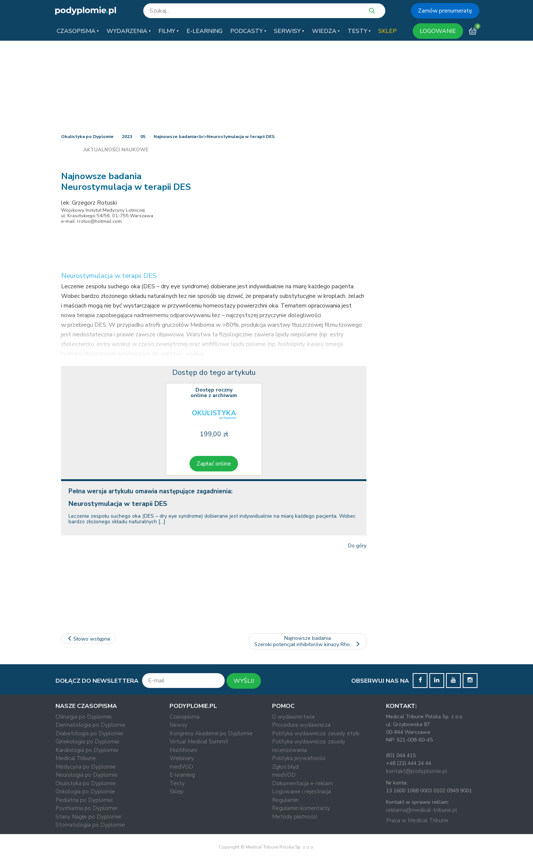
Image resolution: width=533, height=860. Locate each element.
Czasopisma (185, 716)
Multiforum (183, 750)
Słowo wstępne (88, 638)
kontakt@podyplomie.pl (416, 771)
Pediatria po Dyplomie (84, 800)
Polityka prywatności (298, 758)
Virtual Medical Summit (199, 741)
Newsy (178, 725)
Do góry (357, 545)
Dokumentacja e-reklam (302, 783)
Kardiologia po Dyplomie (87, 750)
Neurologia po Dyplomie (87, 775)
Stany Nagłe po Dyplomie (88, 816)
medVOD (181, 766)
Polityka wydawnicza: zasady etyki (315, 733)
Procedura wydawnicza (301, 725)
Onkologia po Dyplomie (85, 791)
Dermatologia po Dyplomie (90, 725)
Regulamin (285, 800)
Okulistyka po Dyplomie (87, 137)
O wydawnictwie (293, 716)
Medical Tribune (76, 758)
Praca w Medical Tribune (417, 820)
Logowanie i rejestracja (301, 791)
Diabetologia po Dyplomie (89, 733)
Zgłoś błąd (285, 766)
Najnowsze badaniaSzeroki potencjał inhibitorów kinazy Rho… (307, 641)
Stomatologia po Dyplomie (90, 825)
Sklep (177, 791)
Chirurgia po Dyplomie (84, 716)
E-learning (182, 775)
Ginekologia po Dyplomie (88, 741)
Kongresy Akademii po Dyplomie (211, 733)
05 (142, 137)
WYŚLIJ (244, 681)
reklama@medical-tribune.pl (421, 810)
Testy (177, 783)
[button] (78, 31)
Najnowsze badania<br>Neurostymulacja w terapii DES (214, 137)
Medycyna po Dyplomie (86, 766)
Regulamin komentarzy (301, 808)
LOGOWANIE (438, 31)
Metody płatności (294, 816)
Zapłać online (214, 464)
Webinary (182, 758)
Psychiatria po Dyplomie (86, 808)
